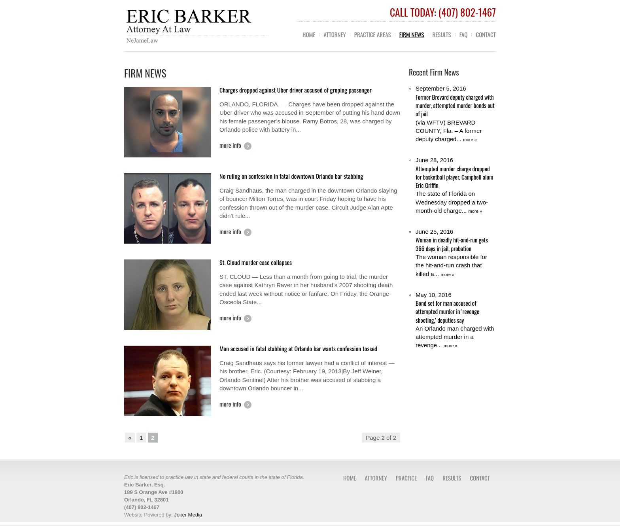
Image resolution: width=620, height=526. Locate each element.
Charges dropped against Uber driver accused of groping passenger (295, 89)
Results (441, 34)
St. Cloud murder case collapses (255, 262)
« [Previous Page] (129, 437)
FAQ (463, 34)
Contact (486, 34)
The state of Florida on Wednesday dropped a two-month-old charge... (456, 185)
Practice (406, 477)
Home (309, 34)
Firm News (411, 34)
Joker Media (188, 515)
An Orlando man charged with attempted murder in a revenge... (456, 320)
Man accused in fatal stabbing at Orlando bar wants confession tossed (298, 348)
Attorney (335, 34)
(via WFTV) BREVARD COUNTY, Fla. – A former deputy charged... (456, 113)
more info (230, 146)
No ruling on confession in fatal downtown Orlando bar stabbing (291, 176)
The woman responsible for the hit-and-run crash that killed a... (456, 252)
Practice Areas (372, 34)
